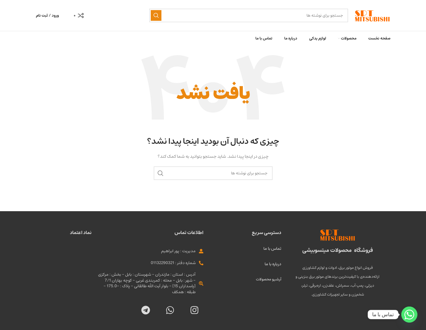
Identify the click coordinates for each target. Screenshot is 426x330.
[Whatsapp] (409, 315)
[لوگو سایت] (372, 15)
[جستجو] (248, 15)
